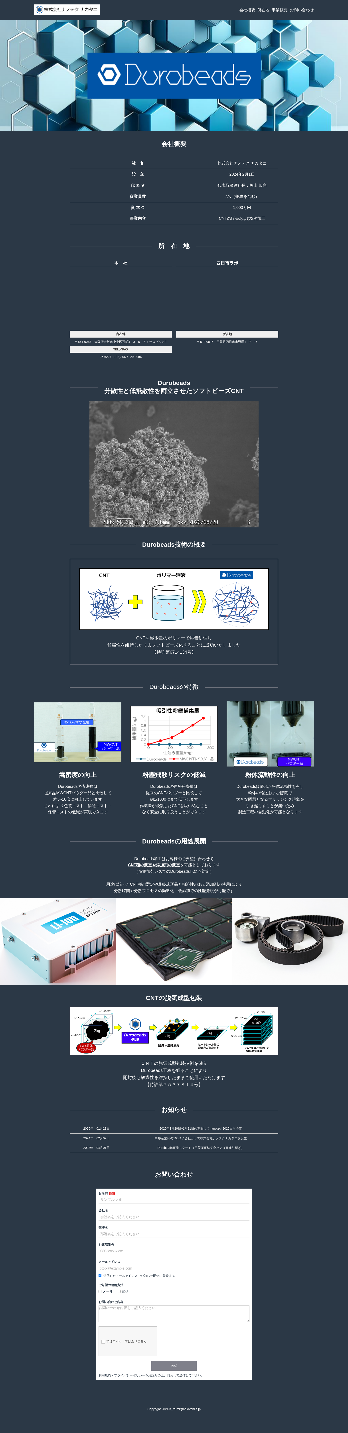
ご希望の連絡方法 (111, 1285)
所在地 (263, 10)
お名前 (103, 1193)
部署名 (103, 1227)
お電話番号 (106, 1244)
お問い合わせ (302, 10)
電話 (123, 1291)
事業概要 (280, 10)
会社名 (103, 1210)
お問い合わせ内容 (111, 1302)
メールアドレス (109, 1262)
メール (106, 1291)
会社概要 (247, 10)
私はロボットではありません (124, 1345)
